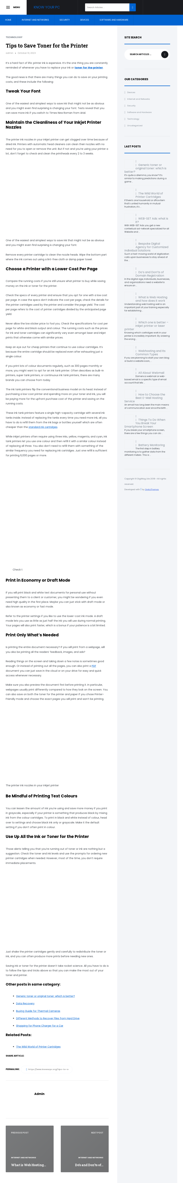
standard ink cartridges (43, 427)
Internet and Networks (35, 19)
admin (9, 53)
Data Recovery (25, 1003)
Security (65, 19)
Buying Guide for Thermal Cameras (38, 1011)
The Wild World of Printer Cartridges (149, 195)
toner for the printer (89, 67)
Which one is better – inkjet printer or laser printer (146, 325)
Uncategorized (134, 125)
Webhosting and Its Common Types (150, 352)
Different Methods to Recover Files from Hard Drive (48, 1018)
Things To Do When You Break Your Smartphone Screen (144, 423)
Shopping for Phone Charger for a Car (39, 1026)
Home (8, 19)
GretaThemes (152, 489)
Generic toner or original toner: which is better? (45, 996)
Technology (14, 37)
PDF (94, 666)
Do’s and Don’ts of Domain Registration (149, 274)
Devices (84, 19)
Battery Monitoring (151, 445)
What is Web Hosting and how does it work (151, 299)
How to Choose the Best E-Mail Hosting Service (144, 397)
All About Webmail (151, 373)
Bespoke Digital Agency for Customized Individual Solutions (146, 247)
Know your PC (49, 7)
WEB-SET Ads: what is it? (151, 220)
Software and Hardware (114, 19)
